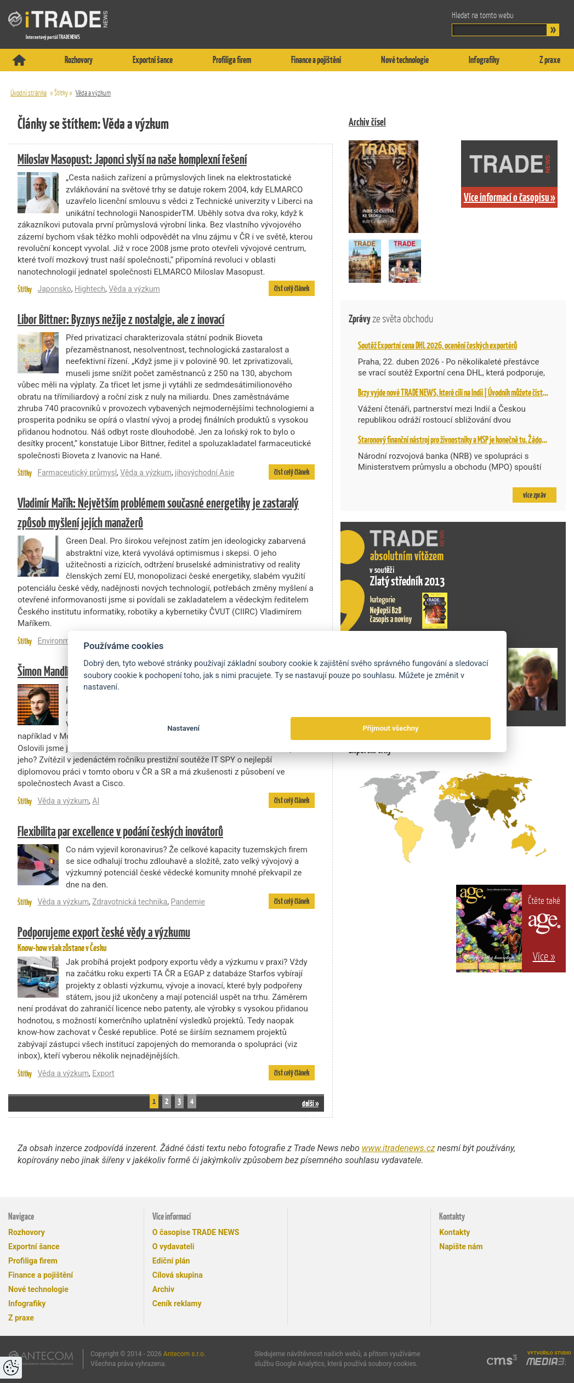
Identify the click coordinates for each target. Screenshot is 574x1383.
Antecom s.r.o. (184, 1354)
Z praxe (549, 60)
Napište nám (460, 1246)
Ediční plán (171, 1260)
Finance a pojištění (316, 60)
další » (310, 1103)
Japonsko (54, 288)
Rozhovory (79, 60)
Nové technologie (405, 60)
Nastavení (183, 728)
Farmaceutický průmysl (77, 472)
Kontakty (454, 1232)
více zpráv (534, 495)
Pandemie (188, 901)
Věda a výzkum (93, 93)
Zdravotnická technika (129, 901)
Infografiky (484, 60)
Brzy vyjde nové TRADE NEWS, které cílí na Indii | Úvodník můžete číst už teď (460, 392)
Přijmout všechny (390, 728)
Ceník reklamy (177, 1303)
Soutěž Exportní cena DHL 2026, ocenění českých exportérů (437, 345)
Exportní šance (153, 60)
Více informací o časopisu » (509, 197)
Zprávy (391, 319)
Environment (58, 640)
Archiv (163, 1289)
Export (103, 1073)
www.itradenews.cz (398, 1148)
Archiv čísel (367, 122)
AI (95, 800)
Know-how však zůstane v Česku (166, 938)
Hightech (90, 288)
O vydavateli (173, 1246)
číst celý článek (291, 288)
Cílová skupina (177, 1275)
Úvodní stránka (28, 93)
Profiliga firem (232, 60)
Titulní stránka (19, 60)
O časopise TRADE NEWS (196, 1232)
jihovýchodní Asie (204, 472)
